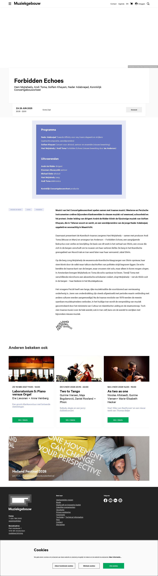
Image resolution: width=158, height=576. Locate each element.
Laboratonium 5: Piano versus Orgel (29, 399)
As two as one (118, 397)
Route (58, 508)
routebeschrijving (16, 539)
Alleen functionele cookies (64, 566)
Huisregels (60, 521)
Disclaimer (60, 531)
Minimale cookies (89, 566)
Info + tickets (23, 426)
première (39, 216)
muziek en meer (15, 216)
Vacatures (60, 516)
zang (28, 216)
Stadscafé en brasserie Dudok (68, 511)
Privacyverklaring (63, 518)
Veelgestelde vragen (64, 506)
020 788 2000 (16, 524)
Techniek (60, 523)
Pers (58, 526)
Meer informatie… (115, 557)
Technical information (74, 523)
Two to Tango (70, 397)
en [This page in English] (127, 4)
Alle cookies (113, 566)
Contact (113, 3)
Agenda (121, 3)
